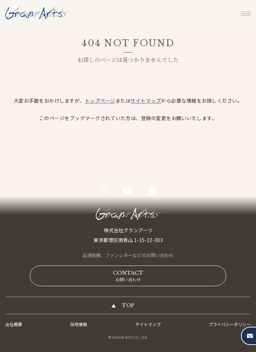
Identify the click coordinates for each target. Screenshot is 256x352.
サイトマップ (145, 100)
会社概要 (13, 324)
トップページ (100, 100)
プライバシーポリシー (230, 324)
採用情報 (78, 324)
